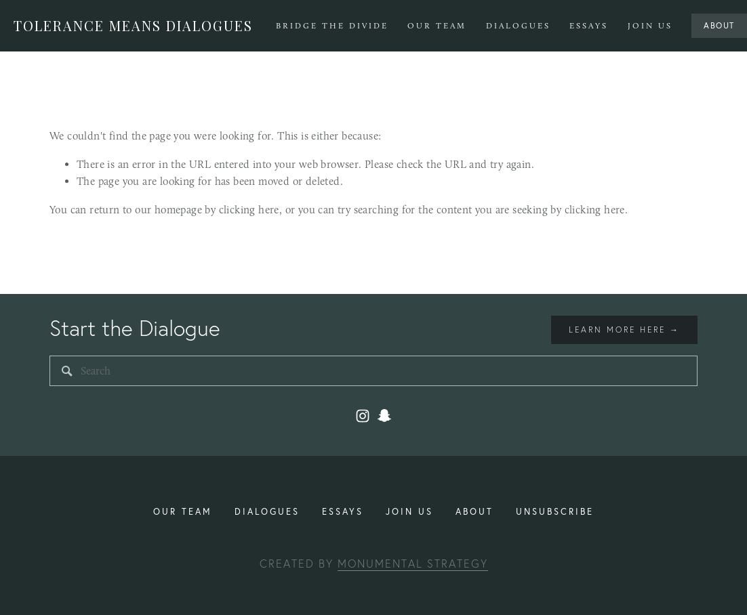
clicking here (249, 209)
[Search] (373, 371)
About (719, 25)
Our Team (436, 25)
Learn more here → (624, 329)
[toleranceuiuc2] (384, 416)
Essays (588, 25)
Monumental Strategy (413, 563)
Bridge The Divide (332, 25)
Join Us (650, 25)
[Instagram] (362, 416)
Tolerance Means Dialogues (133, 25)
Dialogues (518, 25)
